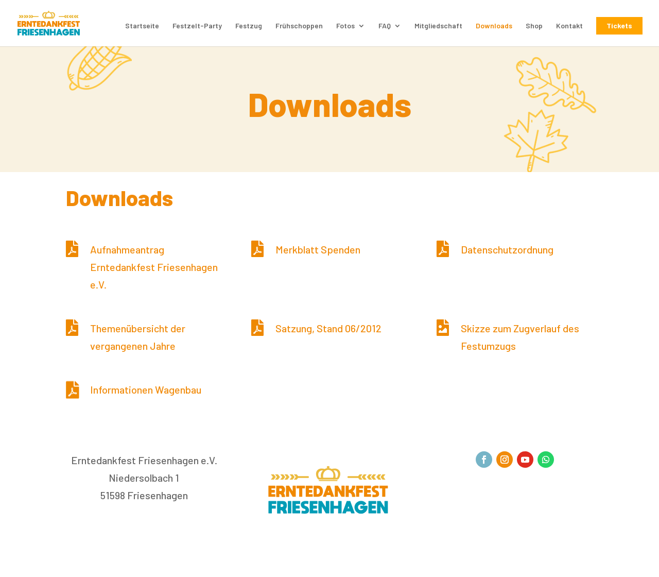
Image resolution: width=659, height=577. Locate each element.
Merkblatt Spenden (317, 249)
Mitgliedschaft (438, 26)
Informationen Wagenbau (145, 389)
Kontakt (569, 26)
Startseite (142, 26)
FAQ (384, 26)
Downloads (494, 26)
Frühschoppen (299, 26)
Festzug (248, 26)
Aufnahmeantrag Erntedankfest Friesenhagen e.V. (154, 267)
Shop (534, 26)
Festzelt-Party (197, 26)
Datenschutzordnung (507, 249)
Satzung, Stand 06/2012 (328, 328)
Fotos (345, 26)
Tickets (619, 25)
